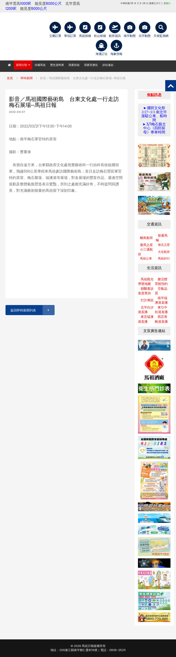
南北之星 (164, 245)
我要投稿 (74, 65)
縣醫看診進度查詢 (146, 291)
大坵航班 (164, 252)
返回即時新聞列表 (32, 310)
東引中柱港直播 (161, 309)
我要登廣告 (91, 65)
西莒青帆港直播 (161, 319)
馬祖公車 (146, 258)
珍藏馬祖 (40, 65)
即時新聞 (27, 78)
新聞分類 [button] (23, 65)
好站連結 (107, 65)
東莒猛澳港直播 (146, 319)
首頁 (10, 78)
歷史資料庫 (57, 65)
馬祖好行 (164, 258)
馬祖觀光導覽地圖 (146, 281)
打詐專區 (147, 300)
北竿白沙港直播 (146, 309)
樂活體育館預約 (161, 281)
